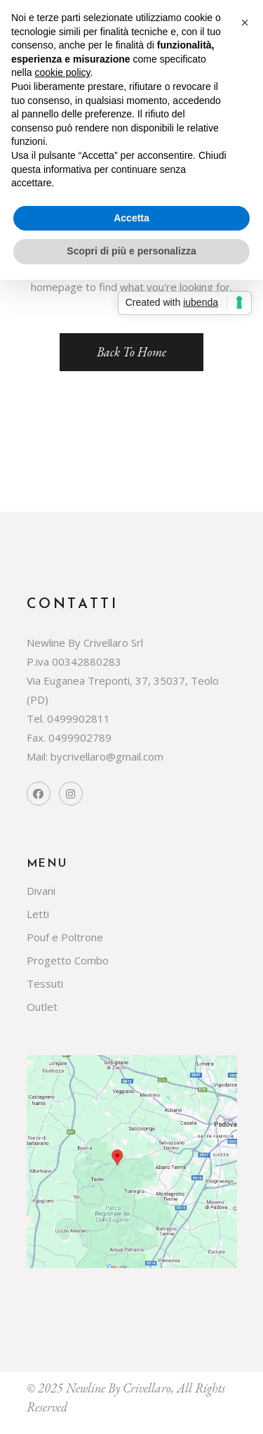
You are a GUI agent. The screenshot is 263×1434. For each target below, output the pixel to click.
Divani (41, 891)
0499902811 (78, 718)
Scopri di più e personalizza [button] (131, 251)
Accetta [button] (131, 218)
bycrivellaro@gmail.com (106, 756)
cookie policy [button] (62, 72)
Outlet (42, 1007)
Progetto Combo (68, 960)
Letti (38, 914)
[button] (245, 22)
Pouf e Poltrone (65, 937)
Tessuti (45, 983)
